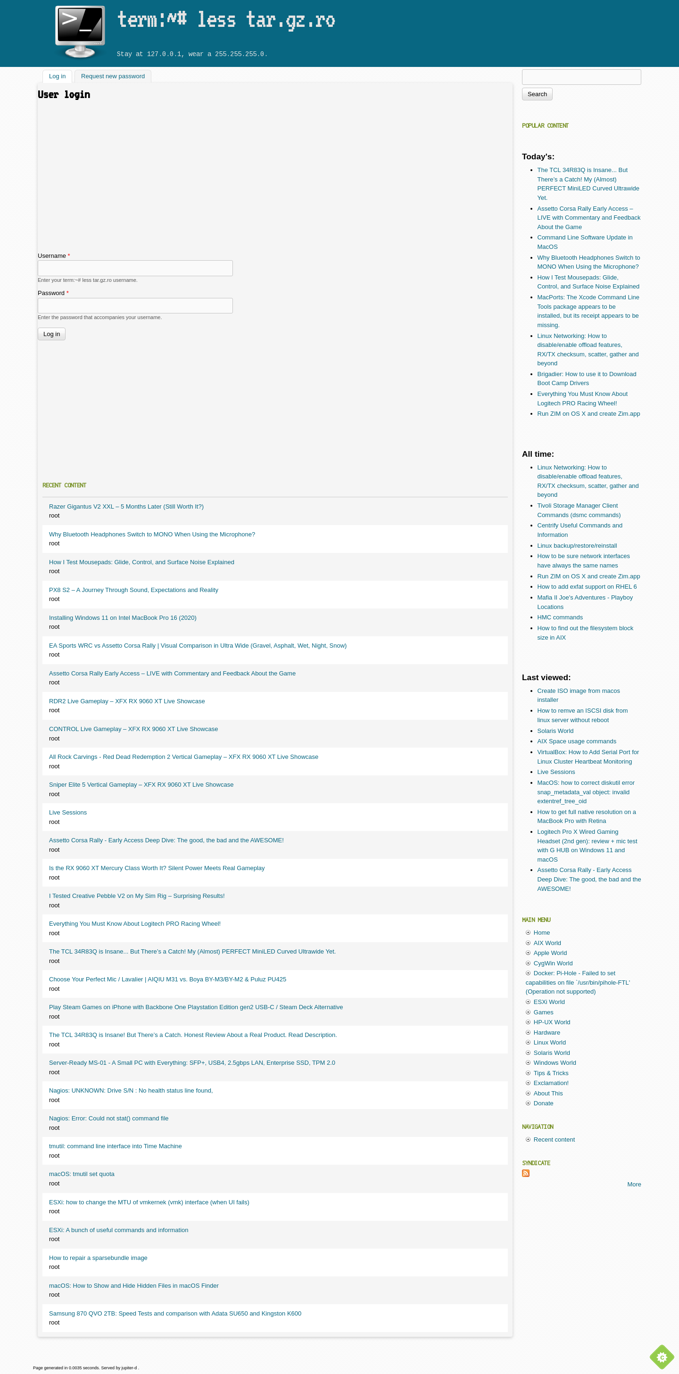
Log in (60, 76)
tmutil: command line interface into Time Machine (115, 1146)
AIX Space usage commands (577, 741)
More (634, 1184)
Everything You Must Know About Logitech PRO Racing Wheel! (135, 923)
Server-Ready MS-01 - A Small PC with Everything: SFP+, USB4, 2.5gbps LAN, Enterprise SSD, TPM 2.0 (192, 1062)
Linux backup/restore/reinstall (577, 545)
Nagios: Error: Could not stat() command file (109, 1118)
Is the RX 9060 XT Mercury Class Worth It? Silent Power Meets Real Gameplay (157, 868)
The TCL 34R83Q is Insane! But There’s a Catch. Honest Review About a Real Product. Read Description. (193, 1034)
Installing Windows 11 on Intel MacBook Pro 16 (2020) (123, 617)
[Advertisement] (275, 181)
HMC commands (560, 617)
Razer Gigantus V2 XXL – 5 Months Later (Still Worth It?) (126, 506)
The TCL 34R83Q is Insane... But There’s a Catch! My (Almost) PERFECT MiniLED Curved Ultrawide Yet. (192, 951)
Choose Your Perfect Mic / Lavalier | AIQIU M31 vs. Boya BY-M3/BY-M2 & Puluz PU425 (167, 979)
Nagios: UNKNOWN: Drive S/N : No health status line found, (131, 1090)
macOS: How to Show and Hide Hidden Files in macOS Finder (134, 1285)
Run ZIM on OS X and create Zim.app (589, 413)
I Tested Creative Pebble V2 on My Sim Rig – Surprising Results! (137, 895)
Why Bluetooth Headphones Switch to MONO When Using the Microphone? (152, 534)
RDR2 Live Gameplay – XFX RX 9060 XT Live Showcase (127, 701)
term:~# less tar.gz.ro (226, 18)
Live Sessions (68, 812)
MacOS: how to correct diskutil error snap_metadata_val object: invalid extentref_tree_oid (586, 792)
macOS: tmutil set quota (82, 1173)
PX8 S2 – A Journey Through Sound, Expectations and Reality (133, 589)
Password (53, 292)
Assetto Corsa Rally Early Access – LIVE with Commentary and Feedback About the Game (172, 673)
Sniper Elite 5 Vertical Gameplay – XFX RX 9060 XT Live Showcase (141, 784)
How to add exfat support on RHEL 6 (587, 586)
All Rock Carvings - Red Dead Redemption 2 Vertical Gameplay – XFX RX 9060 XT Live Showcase (183, 756)
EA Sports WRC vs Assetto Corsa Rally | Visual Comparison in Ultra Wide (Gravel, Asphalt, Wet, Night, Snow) (198, 645)
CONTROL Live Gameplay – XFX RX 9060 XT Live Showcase (133, 728)
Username (54, 255)
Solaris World (556, 730)
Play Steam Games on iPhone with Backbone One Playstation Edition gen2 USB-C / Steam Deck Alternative (196, 1007)
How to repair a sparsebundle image (98, 1257)
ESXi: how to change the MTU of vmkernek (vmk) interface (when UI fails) (149, 1202)
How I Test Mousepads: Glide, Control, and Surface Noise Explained (141, 562)
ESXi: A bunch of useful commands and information (119, 1230)
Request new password (113, 76)
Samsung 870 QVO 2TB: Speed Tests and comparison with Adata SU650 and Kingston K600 (175, 1313)
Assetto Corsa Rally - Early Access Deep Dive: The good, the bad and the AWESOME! (166, 840)
